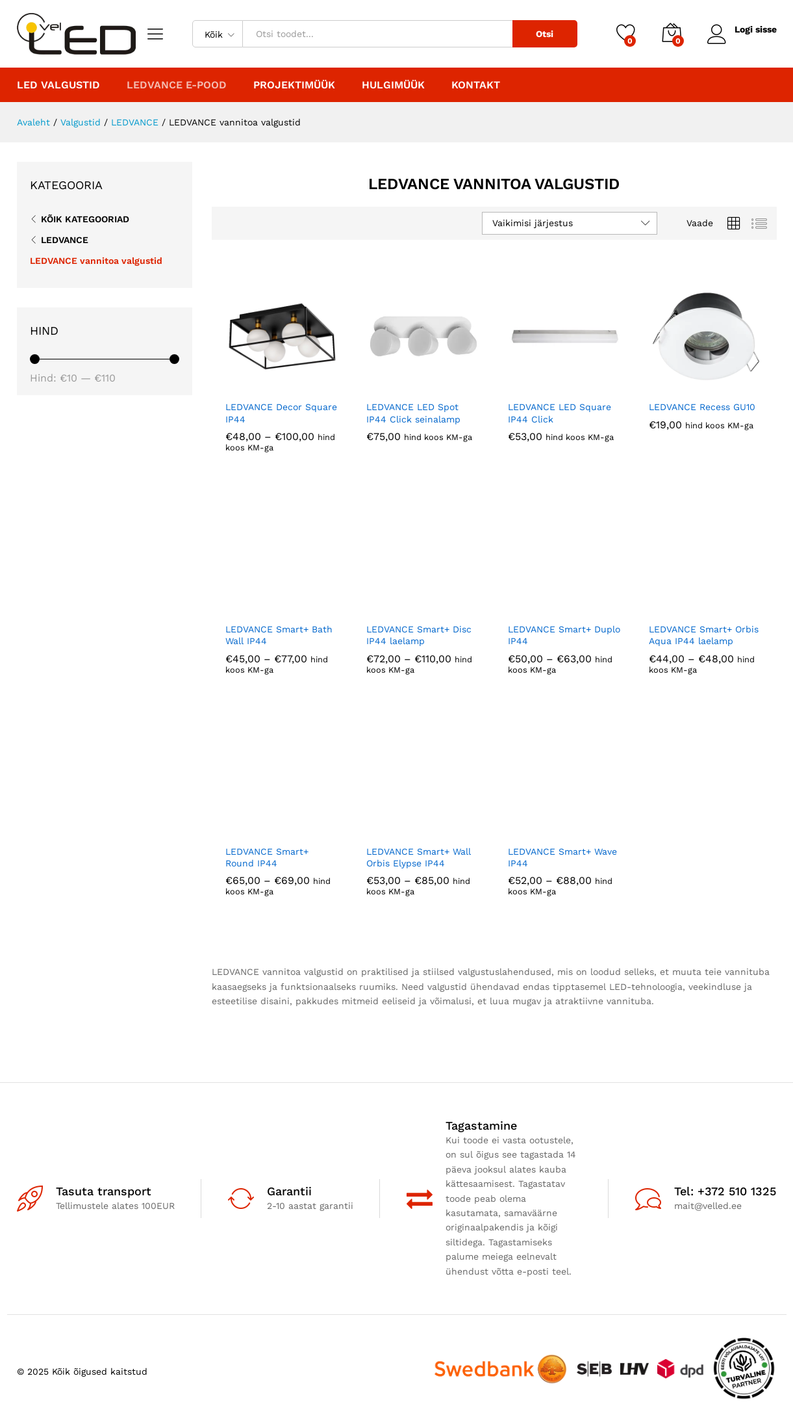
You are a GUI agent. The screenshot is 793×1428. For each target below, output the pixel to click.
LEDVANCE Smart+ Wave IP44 (562, 857)
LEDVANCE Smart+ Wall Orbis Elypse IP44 (418, 857)
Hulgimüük (393, 85)
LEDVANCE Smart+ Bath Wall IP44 (279, 635)
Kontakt (475, 85)
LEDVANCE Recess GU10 (702, 407)
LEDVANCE (64, 240)
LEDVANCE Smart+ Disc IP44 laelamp (419, 635)
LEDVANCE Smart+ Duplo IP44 (564, 635)
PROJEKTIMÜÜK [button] (294, 85)
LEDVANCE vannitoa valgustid (96, 260)
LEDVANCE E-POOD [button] (177, 85)
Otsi (544, 34)
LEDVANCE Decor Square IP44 (281, 413)
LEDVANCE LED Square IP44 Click (559, 413)
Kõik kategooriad (85, 219)
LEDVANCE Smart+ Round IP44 (266, 857)
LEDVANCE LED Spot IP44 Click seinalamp (413, 413)
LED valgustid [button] (58, 85)
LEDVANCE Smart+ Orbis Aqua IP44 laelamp (704, 635)
